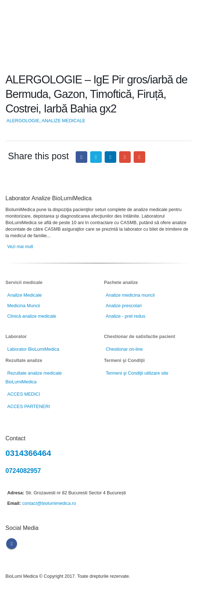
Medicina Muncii (23, 305)
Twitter (96, 157)
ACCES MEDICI (23, 394)
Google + (125, 157)
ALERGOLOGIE (23, 120)
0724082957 (23, 470)
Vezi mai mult (20, 246)
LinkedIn (110, 157)
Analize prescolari (124, 305)
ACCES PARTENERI (28, 406)
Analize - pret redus (125, 316)
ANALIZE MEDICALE (63, 120)
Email (139, 157)
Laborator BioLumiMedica (33, 349)
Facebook (81, 157)
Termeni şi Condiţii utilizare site (137, 373)
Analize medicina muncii (130, 295)
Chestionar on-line (124, 349)
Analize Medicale (24, 295)
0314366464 (28, 453)
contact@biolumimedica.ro (49, 503)
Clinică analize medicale (31, 316)
